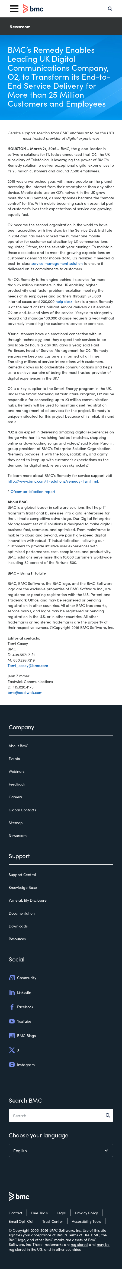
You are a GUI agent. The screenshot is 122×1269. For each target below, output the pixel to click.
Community (22, 978)
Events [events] (14, 758)
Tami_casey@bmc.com (28, 665)
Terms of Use (78, 1234)
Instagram (21, 1064)
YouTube (20, 1021)
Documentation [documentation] (21, 913)
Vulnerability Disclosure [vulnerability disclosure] (27, 900)
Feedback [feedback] (17, 784)
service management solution (57, 263)
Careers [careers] (15, 797)
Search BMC (25, 1100)
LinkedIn (20, 992)
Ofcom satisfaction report (33, 491)
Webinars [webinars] (16, 771)
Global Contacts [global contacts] (22, 810)
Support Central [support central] (22, 874)
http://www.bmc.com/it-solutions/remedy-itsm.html (53, 481)
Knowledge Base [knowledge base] (23, 887)
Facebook (21, 1007)
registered (79, 1244)
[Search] (110, 9)
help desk (64, 301)
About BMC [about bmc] (18, 745)
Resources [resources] (17, 938)
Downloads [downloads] (18, 926)
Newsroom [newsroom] (18, 835)
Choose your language (38, 1135)
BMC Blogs (22, 1035)
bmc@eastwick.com (25, 692)
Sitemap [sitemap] (16, 822)
